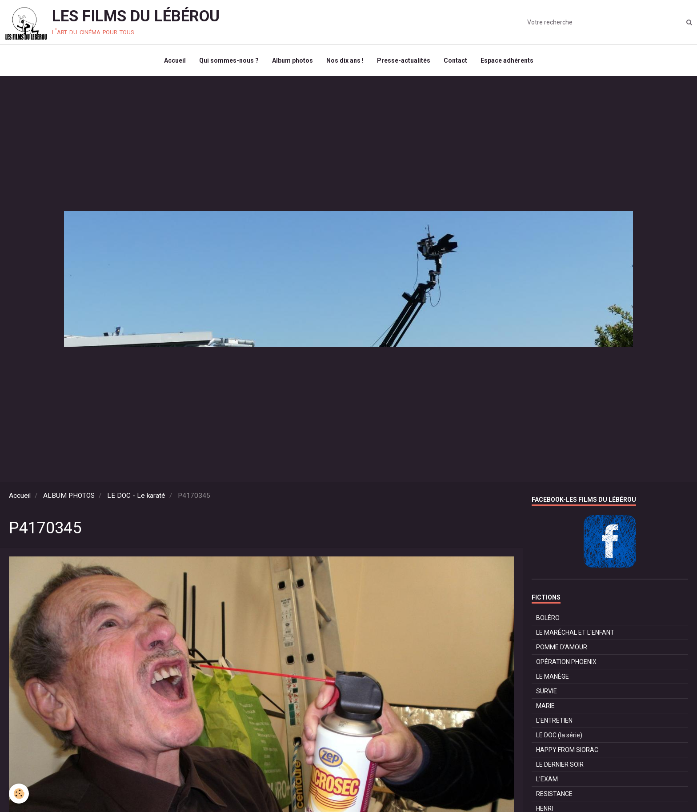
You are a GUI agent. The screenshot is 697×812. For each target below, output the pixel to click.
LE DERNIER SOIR (560, 764)
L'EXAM (547, 779)
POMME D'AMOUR (561, 647)
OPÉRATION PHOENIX (566, 661)
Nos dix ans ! (345, 60)
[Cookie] (19, 794)
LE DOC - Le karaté (136, 496)
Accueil (175, 60)
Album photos (292, 60)
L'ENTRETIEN (554, 720)
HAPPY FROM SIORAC (567, 749)
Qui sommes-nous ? (229, 60)
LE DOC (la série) (559, 735)
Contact (455, 60)
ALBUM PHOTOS (69, 496)
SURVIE (546, 691)
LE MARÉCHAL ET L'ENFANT (575, 632)
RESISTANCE (554, 793)
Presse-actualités (403, 60)
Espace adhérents (507, 60)
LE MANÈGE (552, 676)
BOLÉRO (548, 617)
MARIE (545, 705)
